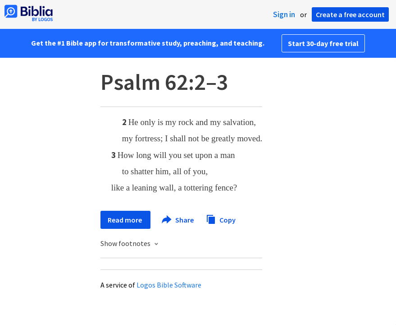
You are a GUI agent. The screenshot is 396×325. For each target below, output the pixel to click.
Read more (125, 219)
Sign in (284, 14)
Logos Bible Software (169, 284)
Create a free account (350, 14)
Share (178, 219)
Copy (221, 218)
